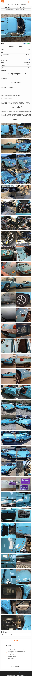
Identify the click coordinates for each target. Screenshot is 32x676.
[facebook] (24, 43)
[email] (30, 43)
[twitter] (26, 43)
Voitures (7, 4)
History (13, 9)
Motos (12, 4)
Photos (21, 9)
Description (17, 9)
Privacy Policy (24, 675)
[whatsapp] (28, 43)
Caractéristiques (9, 9)
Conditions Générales (18, 675)
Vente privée (23, 4)
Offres (24, 9)
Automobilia (17, 4)
